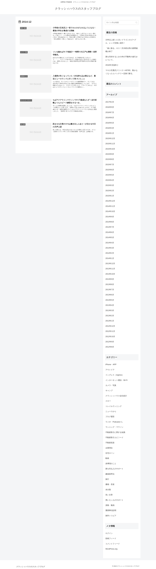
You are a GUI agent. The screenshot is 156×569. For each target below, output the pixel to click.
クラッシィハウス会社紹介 (116, 396)
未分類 (108, 490)
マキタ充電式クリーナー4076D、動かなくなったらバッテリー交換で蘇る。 (121, 72)
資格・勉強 (109, 505)
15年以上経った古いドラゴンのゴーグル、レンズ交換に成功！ (120, 41)
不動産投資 (109, 443)
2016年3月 (109, 128)
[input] (121, 22)
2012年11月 (110, 331)
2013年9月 (109, 279)
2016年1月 (109, 133)
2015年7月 (109, 165)
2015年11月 (110, 144)
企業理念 (109, 448)
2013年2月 (109, 316)
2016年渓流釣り (111, 65)
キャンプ (109, 391)
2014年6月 (109, 232)
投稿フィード (110, 538)
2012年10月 (110, 337)
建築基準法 (109, 474)
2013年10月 (110, 274)
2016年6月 (109, 118)
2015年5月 (109, 175)
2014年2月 (109, 253)
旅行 (107, 479)
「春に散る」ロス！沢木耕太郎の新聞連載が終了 (121, 49)
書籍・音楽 (109, 484)
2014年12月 (110, 201)
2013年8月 (109, 284)
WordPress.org (111, 549)
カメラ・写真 (110, 385)
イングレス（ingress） (114, 375)
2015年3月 (109, 185)
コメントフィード (112, 544)
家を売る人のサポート (114, 469)
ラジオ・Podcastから (114, 422)
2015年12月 (110, 138)
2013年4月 (109, 305)
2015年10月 (110, 149)
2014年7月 (109, 227)
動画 (107, 458)
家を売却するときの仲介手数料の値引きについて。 (121, 58)
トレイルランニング (113, 406)
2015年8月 (109, 159)
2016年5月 (109, 123)
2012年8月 (109, 347)
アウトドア (109, 370)
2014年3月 (109, 248)
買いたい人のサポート (114, 500)
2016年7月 (109, 112)
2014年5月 (109, 237)
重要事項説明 (110, 510)
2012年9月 (109, 342)
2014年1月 (109, 258)
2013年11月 (110, 269)
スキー (108, 401)
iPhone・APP (110, 364)
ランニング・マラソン (114, 427)
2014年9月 (109, 217)
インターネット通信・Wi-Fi (116, 380)
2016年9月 (109, 107)
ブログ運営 (109, 417)
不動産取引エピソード (114, 437)
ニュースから (110, 411)
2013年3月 (109, 310)
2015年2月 (109, 191)
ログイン (109, 533)
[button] (136, 22)
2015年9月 (109, 154)
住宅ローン (109, 453)
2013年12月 (110, 264)
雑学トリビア (110, 516)
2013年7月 (109, 290)
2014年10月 (110, 211)
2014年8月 (109, 222)
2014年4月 (109, 243)
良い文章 (109, 495)
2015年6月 (109, 170)
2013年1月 (109, 321)
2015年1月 (109, 196)
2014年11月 (110, 206)
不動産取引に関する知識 (115, 432)
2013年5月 (109, 300)
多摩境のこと (110, 464)
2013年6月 (109, 295)
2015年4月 (109, 180)
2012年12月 (110, 326)
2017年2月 (109, 102)
